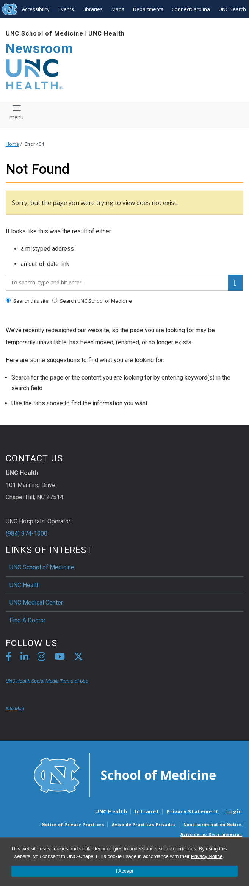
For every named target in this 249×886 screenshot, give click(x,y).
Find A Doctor (27, 620)
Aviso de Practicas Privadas (143, 824)
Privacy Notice (206, 856)
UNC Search (232, 9)
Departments (148, 9)
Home (12, 144)
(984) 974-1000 (26, 533)
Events (66, 9)
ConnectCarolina (191, 9)
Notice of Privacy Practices (73, 824)
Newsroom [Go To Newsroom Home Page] (39, 48)
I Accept (124, 871)
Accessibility (36, 9)
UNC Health (106, 33)
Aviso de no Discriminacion (211, 834)
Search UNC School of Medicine (92, 300)
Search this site (27, 300)
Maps (117, 9)
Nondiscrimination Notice (212, 824)
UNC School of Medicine (44, 33)
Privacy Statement (193, 811)
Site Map (15, 708)
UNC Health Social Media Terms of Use (47, 681)
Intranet (147, 811)
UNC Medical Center (36, 602)
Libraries (93, 9)
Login (234, 811)
